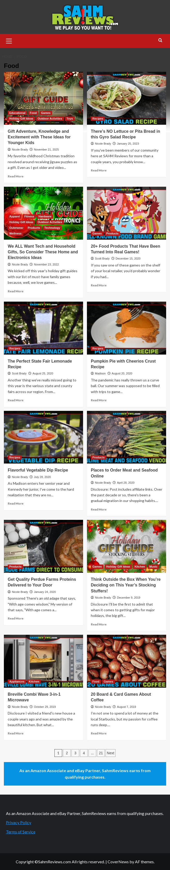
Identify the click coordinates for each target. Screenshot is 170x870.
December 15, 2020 (128, 258)
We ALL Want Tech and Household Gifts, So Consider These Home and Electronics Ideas (43, 252)
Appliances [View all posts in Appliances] (17, 681)
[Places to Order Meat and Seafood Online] (126, 437)
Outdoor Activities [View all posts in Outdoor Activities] (50, 118)
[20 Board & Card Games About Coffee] (126, 661)
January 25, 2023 (128, 143)
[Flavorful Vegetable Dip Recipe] (43, 437)
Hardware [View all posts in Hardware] (44, 216)
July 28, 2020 (42, 477)
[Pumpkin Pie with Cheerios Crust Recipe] (126, 328)
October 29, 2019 (45, 706)
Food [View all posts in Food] (33, 112)
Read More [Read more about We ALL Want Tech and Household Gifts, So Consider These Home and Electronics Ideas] (15, 291)
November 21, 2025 (46, 149)
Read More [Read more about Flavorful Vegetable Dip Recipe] (15, 503)
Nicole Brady (20, 149)
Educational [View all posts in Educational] (17, 112)
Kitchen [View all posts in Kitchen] (140, 566)
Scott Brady (102, 258)
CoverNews (118, 861)
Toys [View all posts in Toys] (70, 118)
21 (101, 753)
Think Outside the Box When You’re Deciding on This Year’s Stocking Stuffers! (126, 585)
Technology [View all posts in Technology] (52, 227)
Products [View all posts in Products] (34, 227)
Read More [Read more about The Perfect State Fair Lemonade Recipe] (15, 400)
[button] (9, 40)
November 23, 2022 (46, 264)
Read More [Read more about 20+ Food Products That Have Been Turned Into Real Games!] (99, 285)
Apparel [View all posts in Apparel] (14, 216)
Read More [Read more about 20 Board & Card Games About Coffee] (99, 733)
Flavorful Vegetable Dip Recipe (38, 470)
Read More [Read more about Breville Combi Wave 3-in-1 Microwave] (15, 733)
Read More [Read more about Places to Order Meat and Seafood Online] (99, 509)
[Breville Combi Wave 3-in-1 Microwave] (43, 661)
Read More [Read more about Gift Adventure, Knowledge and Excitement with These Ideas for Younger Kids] (15, 176)
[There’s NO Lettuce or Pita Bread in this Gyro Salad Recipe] (126, 98)
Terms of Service (20, 831)
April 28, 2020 (125, 482)
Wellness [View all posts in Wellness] (15, 233)
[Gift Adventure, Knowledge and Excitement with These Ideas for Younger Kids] (43, 98)
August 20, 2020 (122, 373)
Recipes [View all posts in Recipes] (97, 118)
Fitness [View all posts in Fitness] (29, 216)
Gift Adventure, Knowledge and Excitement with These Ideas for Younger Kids (39, 137)
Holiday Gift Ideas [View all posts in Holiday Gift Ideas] (21, 118)
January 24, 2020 (45, 591)
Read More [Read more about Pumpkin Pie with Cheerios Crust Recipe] (99, 400)
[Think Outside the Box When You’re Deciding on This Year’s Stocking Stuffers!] (126, 546)
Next (110, 753)
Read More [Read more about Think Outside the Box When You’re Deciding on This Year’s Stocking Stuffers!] (99, 624)
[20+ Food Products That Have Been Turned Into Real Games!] (126, 213)
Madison (100, 373)
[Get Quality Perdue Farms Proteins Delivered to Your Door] (43, 546)
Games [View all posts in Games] (46, 112)
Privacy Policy (18, 822)
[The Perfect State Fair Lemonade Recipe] (43, 328)
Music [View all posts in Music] (153, 566)
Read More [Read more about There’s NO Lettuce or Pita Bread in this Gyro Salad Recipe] (99, 170)
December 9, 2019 (128, 597)
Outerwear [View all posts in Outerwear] (16, 227)
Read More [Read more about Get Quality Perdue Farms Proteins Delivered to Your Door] (15, 618)
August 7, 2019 (126, 706)
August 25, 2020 (43, 373)
